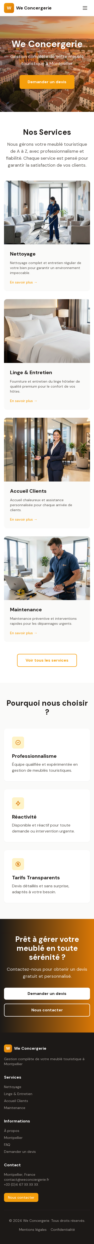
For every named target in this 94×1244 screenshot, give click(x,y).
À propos (11, 1130)
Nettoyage (12, 1087)
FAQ (7, 1144)
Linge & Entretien (18, 1094)
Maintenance (14, 1108)
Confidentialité (63, 1229)
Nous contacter (47, 1010)
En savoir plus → (23, 282)
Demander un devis (47, 81)
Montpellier (13, 1137)
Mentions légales (33, 1229)
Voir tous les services (47, 660)
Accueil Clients (16, 1101)
